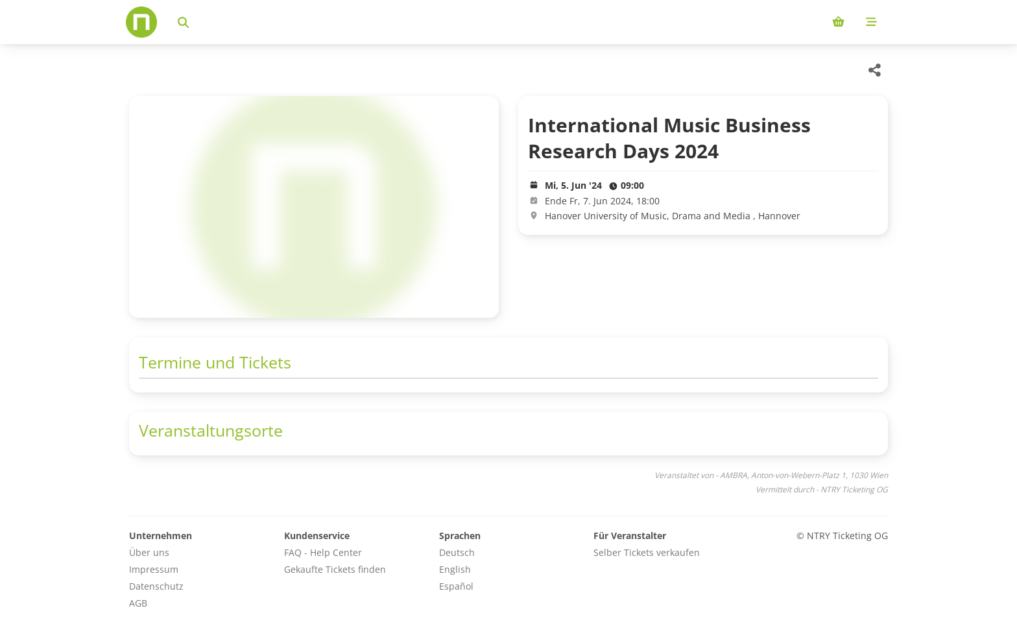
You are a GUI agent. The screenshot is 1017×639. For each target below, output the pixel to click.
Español (456, 586)
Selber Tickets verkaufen (646, 552)
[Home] (141, 22)
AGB (138, 603)
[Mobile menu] (871, 22)
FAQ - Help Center (323, 552)
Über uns (149, 552)
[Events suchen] (183, 22)
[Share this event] (875, 70)
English (455, 569)
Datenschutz (156, 586)
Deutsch (457, 552)
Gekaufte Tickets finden (335, 569)
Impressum (153, 569)
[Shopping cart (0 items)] (838, 22)
